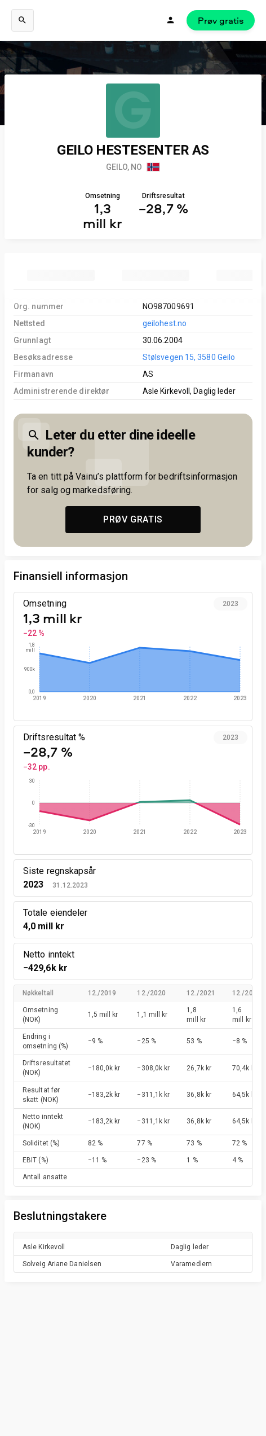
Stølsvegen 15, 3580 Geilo (189, 357)
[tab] (61, 275)
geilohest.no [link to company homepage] (165, 323)
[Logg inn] (170, 20)
